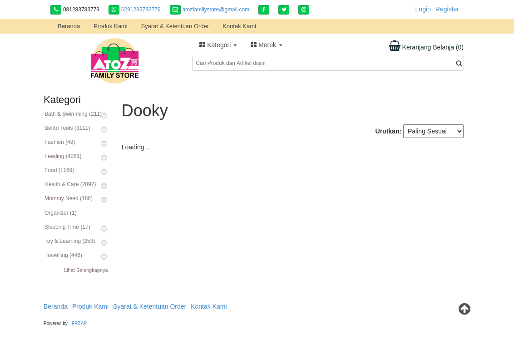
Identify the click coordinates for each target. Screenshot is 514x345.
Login (423, 9)
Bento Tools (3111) (67, 128)
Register (447, 9)
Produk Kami (110, 26)
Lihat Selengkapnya (86, 270)
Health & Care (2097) (70, 184)
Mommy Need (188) (68, 198)
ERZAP (79, 323)
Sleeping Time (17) (67, 227)
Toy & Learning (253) (69, 241)
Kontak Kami (239, 26)
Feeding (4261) (62, 156)
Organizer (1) (60, 213)
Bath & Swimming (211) (73, 114)
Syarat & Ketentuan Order (175, 26)
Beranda (69, 26)
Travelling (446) (63, 255)
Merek (266, 45)
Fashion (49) (59, 142)
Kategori (218, 45)
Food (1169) (59, 170)
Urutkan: (389, 131)
